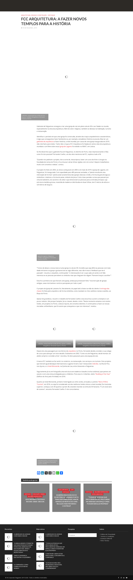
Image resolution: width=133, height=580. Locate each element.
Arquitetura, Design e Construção (34, 15)
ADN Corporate (63, 490)
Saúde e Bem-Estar (97, 494)
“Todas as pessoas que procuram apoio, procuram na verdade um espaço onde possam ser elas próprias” (98, 500)
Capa (72, 490)
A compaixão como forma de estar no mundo (21, 566)
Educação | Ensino (39, 494)
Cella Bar (95, 364)
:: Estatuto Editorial (106, 538)
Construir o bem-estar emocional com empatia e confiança (55, 555)
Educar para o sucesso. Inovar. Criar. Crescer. (35, 500)
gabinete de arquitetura (45, 141)
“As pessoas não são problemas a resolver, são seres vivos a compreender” (53, 565)
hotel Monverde (53, 366)
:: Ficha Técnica (104, 540)
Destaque (51, 15)
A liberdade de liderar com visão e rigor (22, 535)
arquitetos (72, 351)
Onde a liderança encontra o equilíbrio (22, 556)
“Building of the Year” (102, 374)
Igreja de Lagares (65, 146)
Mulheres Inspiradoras (35, 496)
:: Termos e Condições (107, 536)
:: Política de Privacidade (107, 534)
